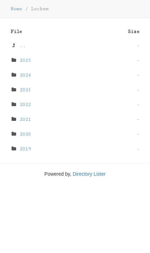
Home (16, 9)
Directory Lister (89, 174)
